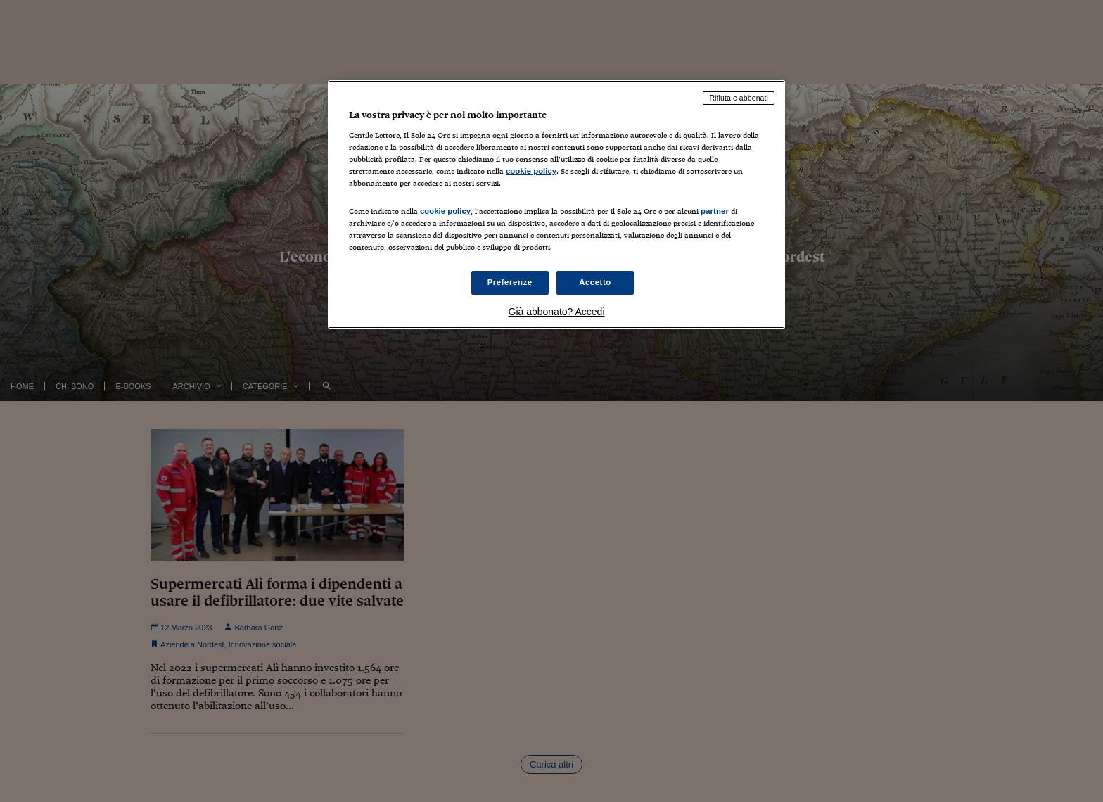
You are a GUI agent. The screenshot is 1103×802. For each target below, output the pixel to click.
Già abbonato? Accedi (557, 311)
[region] (556, 204)
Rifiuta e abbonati (738, 98)
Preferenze (510, 282)
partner (715, 211)
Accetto (595, 282)
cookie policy (531, 171)
